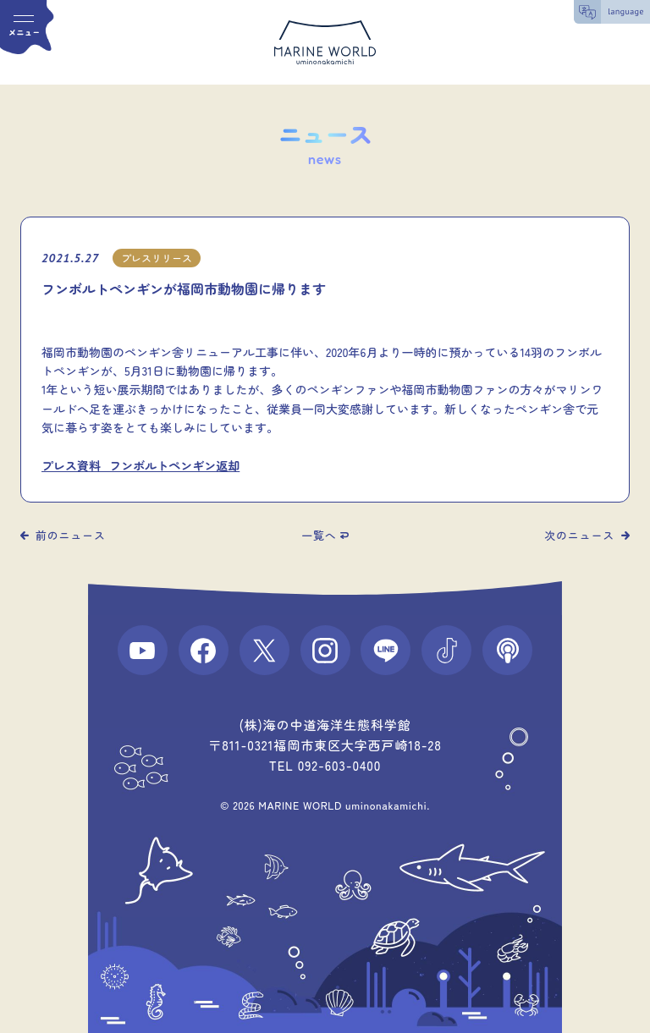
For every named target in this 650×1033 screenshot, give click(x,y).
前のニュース (71, 535)
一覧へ (318, 535)
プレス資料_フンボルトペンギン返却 (140, 465)
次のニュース (579, 535)
